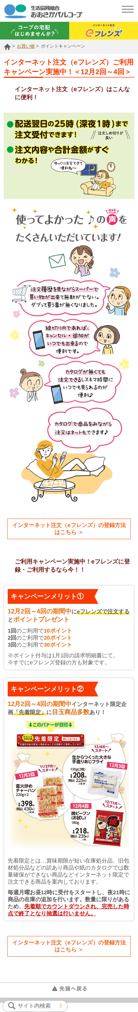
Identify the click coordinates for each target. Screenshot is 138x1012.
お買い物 (26, 46)
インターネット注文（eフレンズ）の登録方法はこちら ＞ (68, 528)
